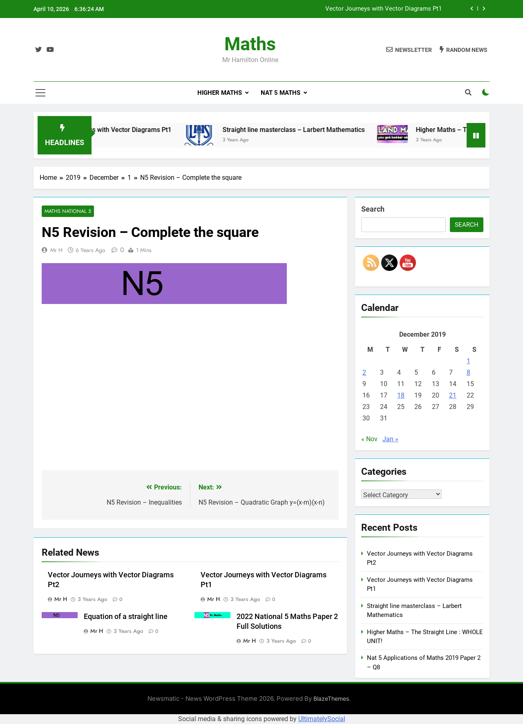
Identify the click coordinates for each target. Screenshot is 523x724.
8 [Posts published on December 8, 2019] (468, 372)
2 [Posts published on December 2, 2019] (364, 372)
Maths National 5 (67, 211)
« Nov (369, 439)
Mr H (56, 250)
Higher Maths (219, 92)
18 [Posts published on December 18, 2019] (401, 395)
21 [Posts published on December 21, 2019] (452, 395)
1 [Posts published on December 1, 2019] (468, 361)
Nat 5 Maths (280, 92)
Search (372, 209)
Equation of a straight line (126, 616)
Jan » (390, 439)
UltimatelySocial (321, 719)
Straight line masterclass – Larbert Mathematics (307, 130)
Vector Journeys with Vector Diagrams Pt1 (383, 9)
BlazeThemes (331, 698)
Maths (250, 44)
